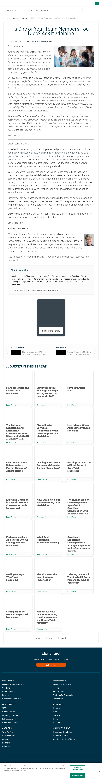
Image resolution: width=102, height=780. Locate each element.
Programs (44, 10)
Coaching (6, 688)
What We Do (8, 680)
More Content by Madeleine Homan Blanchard (43, 290)
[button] (97, 3)
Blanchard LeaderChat (19, 18)
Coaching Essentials (10, 715)
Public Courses (8, 691)
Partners (6, 743)
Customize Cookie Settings (77, 768)
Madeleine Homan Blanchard (40, 41)
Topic (30, 10)
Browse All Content (10, 722)
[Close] (99, 771)
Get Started (51, 665)
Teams (56, 688)
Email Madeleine (47, 256)
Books (56, 719)
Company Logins (61, 728)
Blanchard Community (11, 698)
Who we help (59, 680)
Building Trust (8, 711)
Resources (58, 704)
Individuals (58, 698)
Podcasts (57, 722)
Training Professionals (63, 695)
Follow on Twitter (17, 290)
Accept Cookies (77, 775)
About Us (7, 728)
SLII (4, 708)
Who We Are (7, 732)
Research (57, 708)
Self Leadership (9, 719)
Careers (5, 739)
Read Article (11, 405)
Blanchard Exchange (62, 735)
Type (36, 10)
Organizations (59, 691)
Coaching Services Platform (65, 739)
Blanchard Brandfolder (63, 732)
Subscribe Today (51, 330)
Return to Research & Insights (51, 637)
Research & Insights (12, 10)
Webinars (57, 715)
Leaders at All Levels (62, 684)
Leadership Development (13, 684)
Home (5, 18)
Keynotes (6, 695)
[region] (51, 771)
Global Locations (9, 735)
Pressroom (6, 746)
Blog (23, 10)
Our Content (9, 704)
